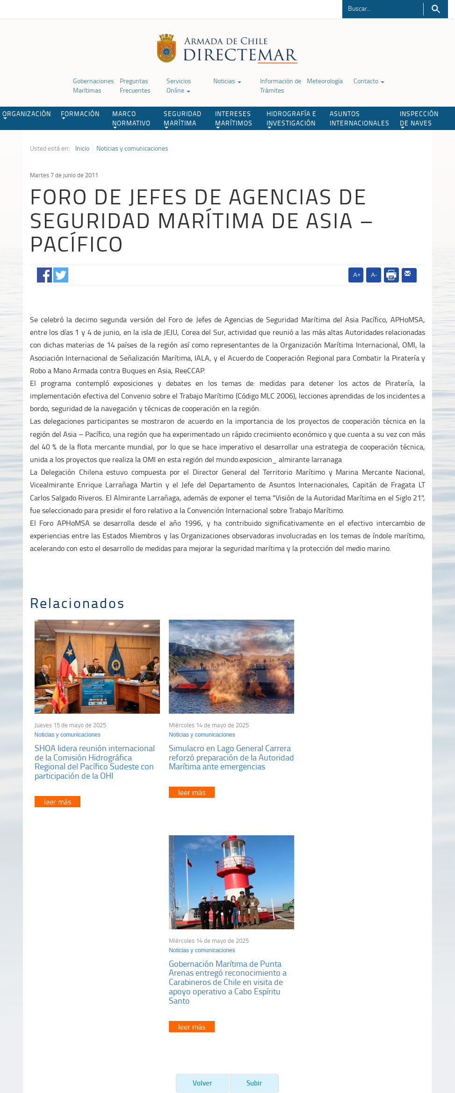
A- (374, 274)
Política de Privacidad (49, 1045)
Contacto (369, 80)
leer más (57, 799)
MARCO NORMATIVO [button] (131, 119)
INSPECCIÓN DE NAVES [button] (419, 119)
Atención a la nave (367, 931)
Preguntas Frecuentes (135, 85)
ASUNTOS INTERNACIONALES (360, 118)
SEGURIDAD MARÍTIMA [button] (183, 119)
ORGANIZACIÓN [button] (26, 114)
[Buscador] (382, 8)
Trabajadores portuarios (374, 942)
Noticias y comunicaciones (132, 148)
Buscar (435, 9)
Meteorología (325, 80)
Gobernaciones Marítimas (93, 85)
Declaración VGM (365, 954)
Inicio (82, 148)
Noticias (227, 80)
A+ (357, 274)
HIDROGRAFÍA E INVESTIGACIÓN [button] (292, 119)
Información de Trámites (280, 85)
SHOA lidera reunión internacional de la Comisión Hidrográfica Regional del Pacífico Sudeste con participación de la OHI (95, 759)
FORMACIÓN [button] (80, 114)
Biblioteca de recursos (113, 1045)
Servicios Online (178, 85)
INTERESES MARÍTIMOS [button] (234, 119)
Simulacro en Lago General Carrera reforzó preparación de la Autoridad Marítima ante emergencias (227, 759)
